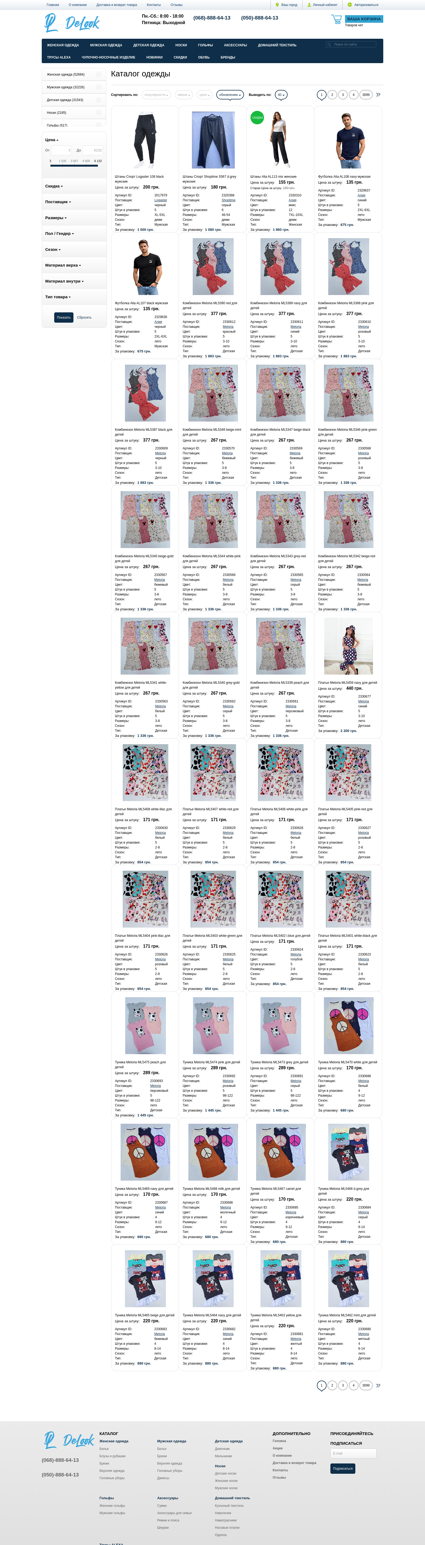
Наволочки (223, 1513)
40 (281, 95)
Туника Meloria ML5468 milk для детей (211, 1189)
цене (204, 95)
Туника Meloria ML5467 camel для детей (275, 1191)
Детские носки (225, 1473)
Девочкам (222, 1449)
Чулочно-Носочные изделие (108, 57)
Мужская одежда (106, 45)
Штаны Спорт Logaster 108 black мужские (139, 179)
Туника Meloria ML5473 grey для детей (279, 1062)
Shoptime (229, 200)
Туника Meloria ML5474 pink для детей (211, 1062)
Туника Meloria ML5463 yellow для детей (275, 1317)
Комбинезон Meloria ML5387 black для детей (143, 432)
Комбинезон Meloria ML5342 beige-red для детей (346, 558)
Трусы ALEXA (59, 57)
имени (184, 95)
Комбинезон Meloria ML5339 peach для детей (279, 685)
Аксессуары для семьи (174, 1513)
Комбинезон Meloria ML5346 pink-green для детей (347, 432)
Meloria (228, 327)
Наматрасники (226, 1520)
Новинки (154, 57)
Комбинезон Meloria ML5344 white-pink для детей (212, 558)
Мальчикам (223, 1456)
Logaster (160, 200)
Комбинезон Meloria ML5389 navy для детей (278, 305)
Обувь (204, 57)
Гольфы (205, 45)
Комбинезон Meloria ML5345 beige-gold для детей (144, 558)
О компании (78, 5)
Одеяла (221, 1535)
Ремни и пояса (168, 1520)
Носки (181, 45)
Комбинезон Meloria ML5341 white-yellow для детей (141, 685)
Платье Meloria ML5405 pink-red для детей (345, 811)
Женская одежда (63, 45)
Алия (292, 200)
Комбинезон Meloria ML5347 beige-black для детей (280, 432)
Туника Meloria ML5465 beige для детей (144, 1315)
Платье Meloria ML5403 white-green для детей (212, 938)
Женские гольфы (112, 1506)
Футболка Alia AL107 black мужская (141, 303)
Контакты (154, 5)
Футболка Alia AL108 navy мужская (344, 177)
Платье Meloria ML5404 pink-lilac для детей (142, 938)
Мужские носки (226, 1488)
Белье (104, 1449)
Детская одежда (148, 45)
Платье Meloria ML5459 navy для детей (347, 683)
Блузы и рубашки (112, 1456)
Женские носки (226, 1481)
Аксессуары (235, 45)
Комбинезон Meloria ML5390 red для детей (210, 305)
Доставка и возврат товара (116, 5)
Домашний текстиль (277, 45)
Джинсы (163, 1478)
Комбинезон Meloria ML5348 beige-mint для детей (212, 432)
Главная (53, 5)
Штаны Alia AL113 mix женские (273, 177)
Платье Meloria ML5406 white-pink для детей (279, 811)
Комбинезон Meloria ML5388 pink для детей (346, 305)
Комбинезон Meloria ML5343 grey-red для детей (278, 558)
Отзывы (177, 5)
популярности (156, 95)
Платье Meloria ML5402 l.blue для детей (280, 936)
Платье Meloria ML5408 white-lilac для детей (143, 811)
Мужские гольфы (112, 1513)
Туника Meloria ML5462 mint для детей (347, 1315)
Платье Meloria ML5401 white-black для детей (347, 938)
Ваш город (286, 5)
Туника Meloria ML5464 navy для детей (212, 1315)
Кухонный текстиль (229, 1506)
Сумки (162, 1506)
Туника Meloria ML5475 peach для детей (140, 1064)
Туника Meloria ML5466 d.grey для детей (343, 1191)
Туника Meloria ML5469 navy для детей (144, 1189)
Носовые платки (227, 1528)
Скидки (180, 57)
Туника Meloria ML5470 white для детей (347, 1062)
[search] (329, 44)
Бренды (228, 57)
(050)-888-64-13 (259, 18)
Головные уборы (112, 1478)
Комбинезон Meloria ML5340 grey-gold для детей (211, 685)
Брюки (104, 1463)
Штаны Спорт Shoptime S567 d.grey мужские (209, 179)
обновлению (230, 95)
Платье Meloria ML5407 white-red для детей (211, 811)
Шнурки (163, 1528)
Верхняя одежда (111, 1471)
